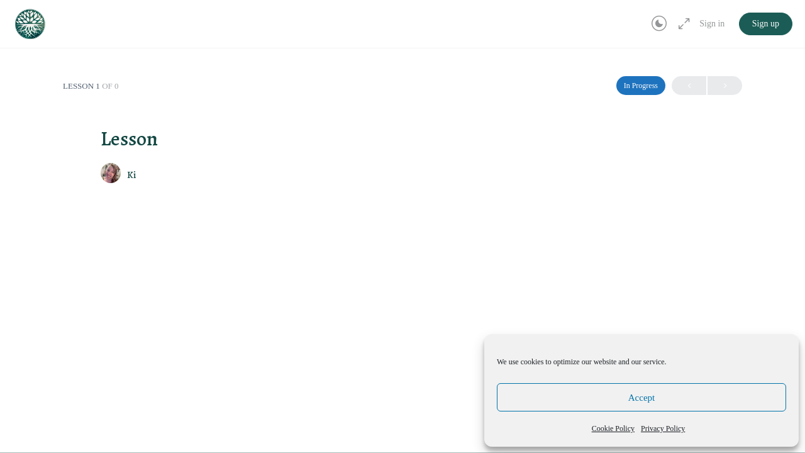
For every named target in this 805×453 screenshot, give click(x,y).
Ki (131, 175)
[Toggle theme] (659, 23)
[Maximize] (682, 23)
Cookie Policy (613, 428)
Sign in (711, 23)
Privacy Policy (663, 428)
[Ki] (111, 174)
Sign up (765, 23)
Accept (641, 398)
